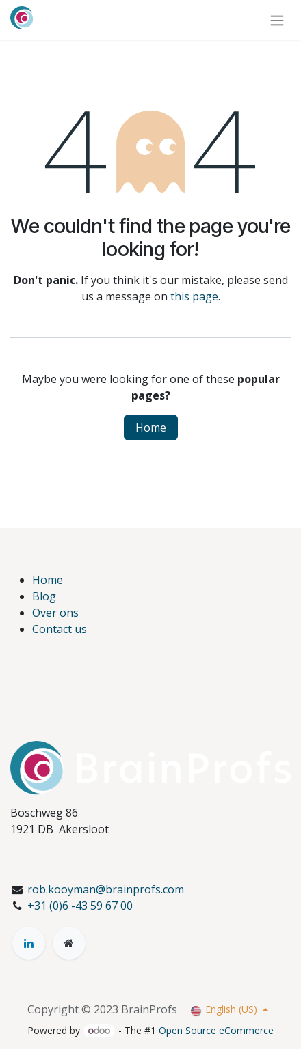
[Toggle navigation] (277, 19)
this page (194, 296)
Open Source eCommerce (216, 1030)
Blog (44, 596)
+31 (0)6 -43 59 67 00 (80, 905)
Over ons (55, 612)
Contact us (59, 629)
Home (150, 427)
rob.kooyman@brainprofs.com (105, 889)
